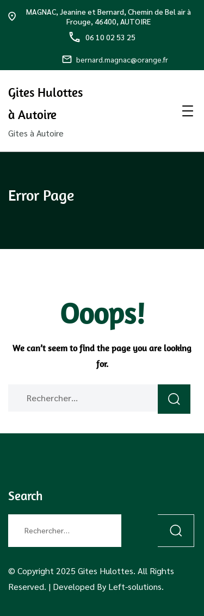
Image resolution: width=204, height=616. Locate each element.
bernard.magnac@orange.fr (115, 59)
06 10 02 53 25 (102, 37)
